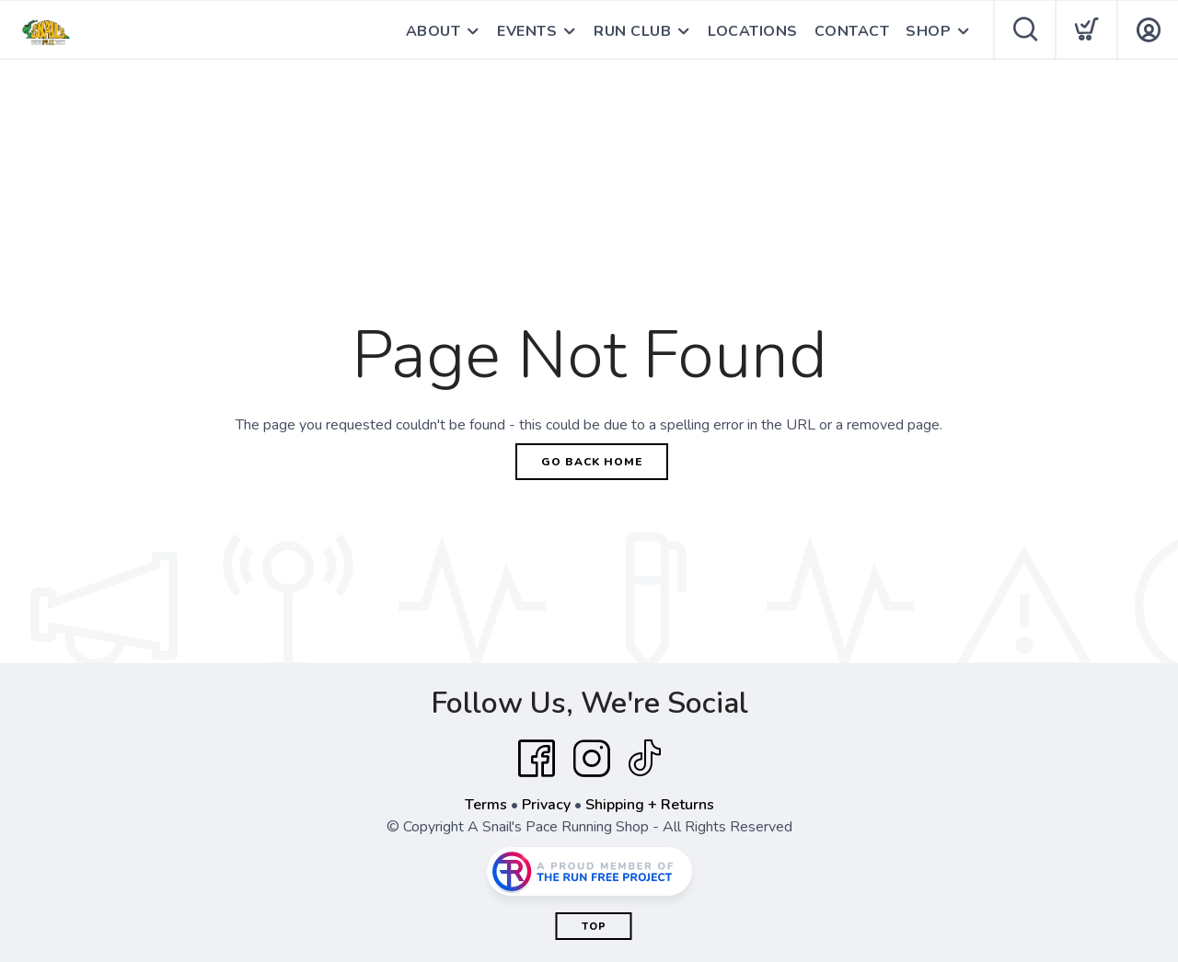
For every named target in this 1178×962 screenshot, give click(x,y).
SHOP (928, 31)
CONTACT (852, 31)
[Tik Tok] (644, 758)
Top (594, 926)
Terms (486, 805)
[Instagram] (591, 758)
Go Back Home (591, 461)
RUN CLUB (632, 31)
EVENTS (527, 31)
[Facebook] (536, 758)
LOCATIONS (753, 31)
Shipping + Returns (649, 805)
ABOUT (433, 31)
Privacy (546, 805)
